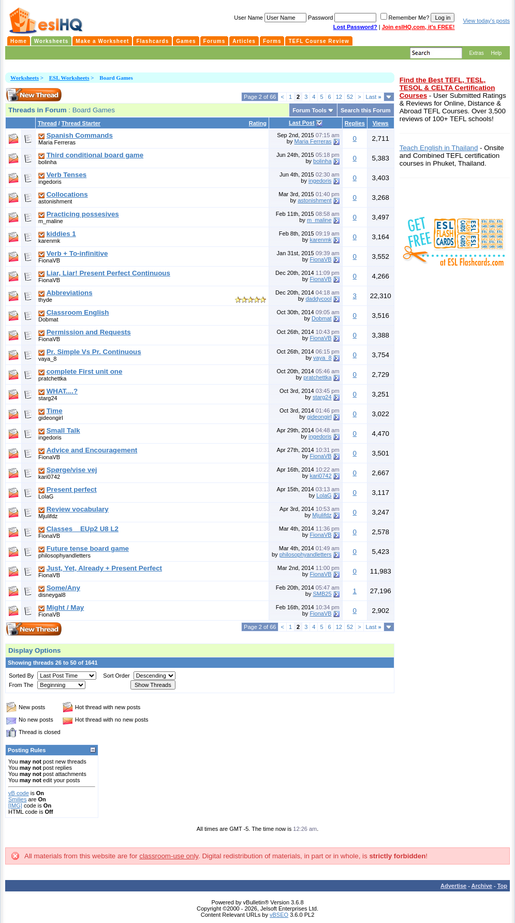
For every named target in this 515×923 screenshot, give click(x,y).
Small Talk (63, 430)
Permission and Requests (89, 332)
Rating (258, 123)
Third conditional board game (95, 155)
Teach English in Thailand (439, 148)
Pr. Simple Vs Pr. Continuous (94, 352)
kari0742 (49, 477)
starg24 (47, 398)
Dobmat (48, 319)
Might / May (65, 607)
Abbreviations (70, 293)
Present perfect (72, 489)
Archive (482, 886)
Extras (476, 53)
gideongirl (50, 418)
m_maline (50, 221)
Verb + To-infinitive (77, 253)
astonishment (55, 201)
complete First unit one (85, 371)
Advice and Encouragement (92, 450)
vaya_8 (47, 359)
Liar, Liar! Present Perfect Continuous (108, 273)
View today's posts (486, 21)
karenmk (49, 241)
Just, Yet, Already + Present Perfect (104, 568)
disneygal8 (52, 595)
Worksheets (24, 78)
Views (381, 123)
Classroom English (78, 312)
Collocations (67, 194)
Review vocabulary (78, 509)
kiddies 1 (61, 234)
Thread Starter (81, 123)
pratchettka (52, 378)
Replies (355, 123)
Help (496, 53)
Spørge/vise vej (72, 470)
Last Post (302, 123)
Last (373, 97)
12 (339, 97)
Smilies (17, 799)
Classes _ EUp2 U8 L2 (83, 529)
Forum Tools (309, 110)
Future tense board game (88, 548)
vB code (18, 793)
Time (55, 411)
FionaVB (49, 260)
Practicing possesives (83, 214)
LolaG (45, 496)
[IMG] (15, 805)
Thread (47, 123)
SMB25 (322, 594)
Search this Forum (366, 110)
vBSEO (279, 915)
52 (350, 97)
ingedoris (50, 182)
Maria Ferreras (57, 142)
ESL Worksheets (69, 78)
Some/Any (63, 588)
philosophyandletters (64, 555)
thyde (45, 300)
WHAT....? (62, 391)
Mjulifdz (47, 516)
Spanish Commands (80, 135)
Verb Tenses (67, 175)
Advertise (453, 886)
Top (502, 886)
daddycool (318, 299)
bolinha (47, 162)
